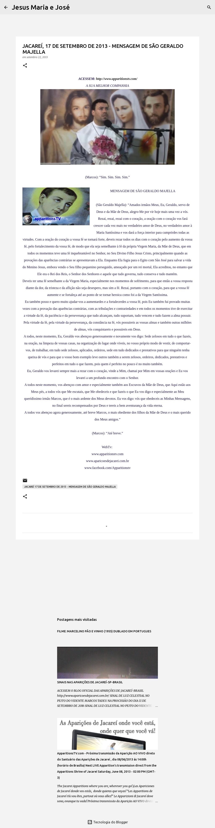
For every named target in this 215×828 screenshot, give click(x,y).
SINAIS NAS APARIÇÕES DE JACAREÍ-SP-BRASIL (90, 682)
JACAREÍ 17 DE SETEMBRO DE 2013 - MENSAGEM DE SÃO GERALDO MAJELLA (70, 486)
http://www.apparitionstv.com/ (116, 79)
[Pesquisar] (75, 7)
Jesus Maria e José (41, 7)
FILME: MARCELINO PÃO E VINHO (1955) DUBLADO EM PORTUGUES (104, 631)
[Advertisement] (107, 575)
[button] (25, 66)
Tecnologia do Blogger (107, 822)
